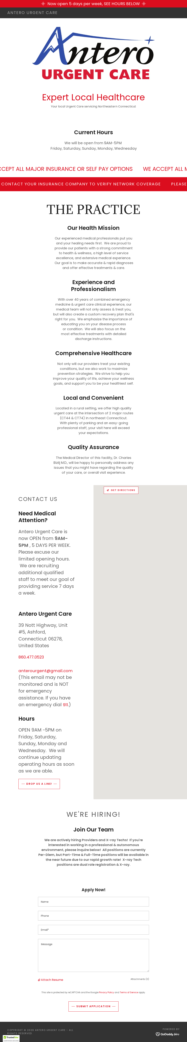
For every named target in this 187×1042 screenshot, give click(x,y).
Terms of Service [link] (129, 992)
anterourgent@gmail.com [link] (45, 671)
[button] (39, 980)
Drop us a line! (39, 784)
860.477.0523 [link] (31, 657)
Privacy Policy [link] (106, 992)
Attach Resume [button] (52, 980)
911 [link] (65, 705)
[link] (32, 13)
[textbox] (93, 902)
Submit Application (93, 1006)
